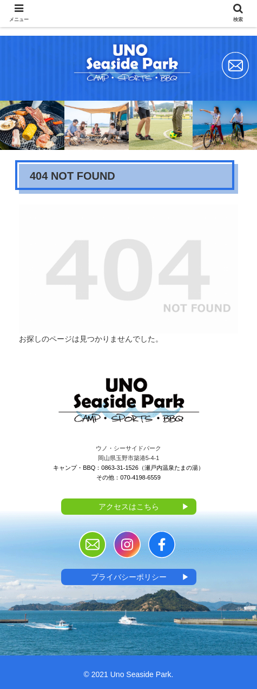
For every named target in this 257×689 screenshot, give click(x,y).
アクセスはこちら (144, 506)
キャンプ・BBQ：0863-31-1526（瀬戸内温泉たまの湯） (128, 467)
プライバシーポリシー (140, 577)
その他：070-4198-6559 (128, 477)
